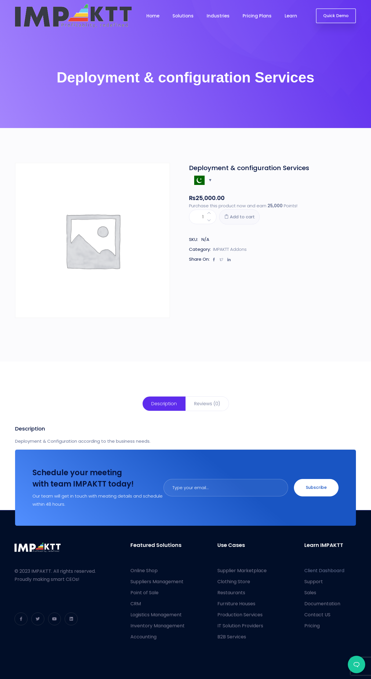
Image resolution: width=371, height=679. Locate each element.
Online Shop (144, 570)
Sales (310, 592)
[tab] (164, 403)
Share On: (199, 259)
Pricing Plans (257, 16)
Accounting (143, 636)
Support (313, 581)
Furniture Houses (236, 603)
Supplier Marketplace (242, 570)
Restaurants (231, 592)
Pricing (312, 625)
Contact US (317, 614)
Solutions (183, 16)
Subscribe (316, 487)
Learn (291, 16)
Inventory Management (157, 625)
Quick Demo (336, 16)
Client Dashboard (324, 570)
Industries (218, 16)
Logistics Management (156, 614)
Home (152, 16)
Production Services (240, 614)
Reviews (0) (207, 403)
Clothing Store (233, 581)
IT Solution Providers (240, 625)
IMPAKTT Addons (230, 249)
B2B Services (231, 636)
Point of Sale (144, 592)
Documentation (322, 603)
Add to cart (239, 217)
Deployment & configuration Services (249, 167)
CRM (135, 603)
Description (164, 403)
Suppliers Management (156, 581)
